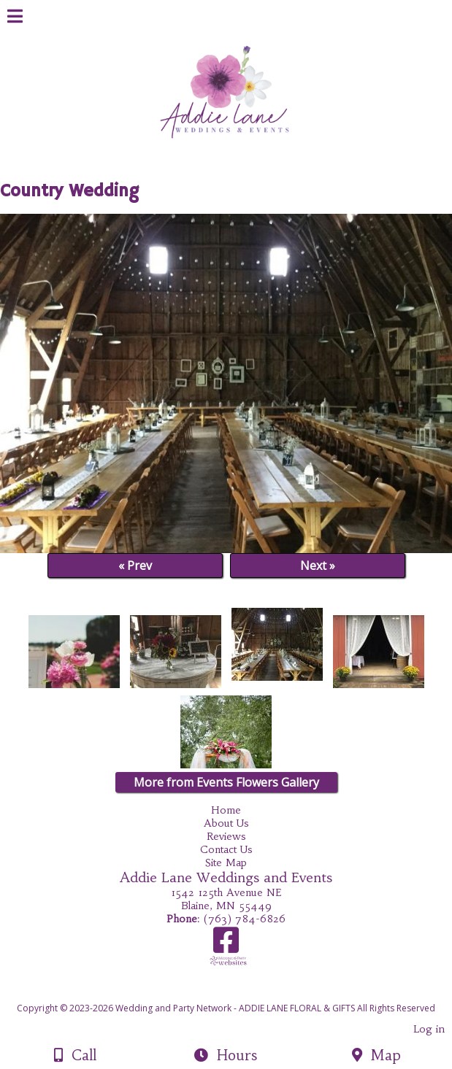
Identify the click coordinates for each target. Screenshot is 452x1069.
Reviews (226, 836)
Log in (429, 1028)
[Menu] (15, 18)
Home (226, 810)
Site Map (226, 862)
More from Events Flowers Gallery (226, 782)
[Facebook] (226, 945)
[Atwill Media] (239, 992)
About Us (226, 823)
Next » (317, 565)
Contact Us (226, 849)
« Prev (135, 565)
